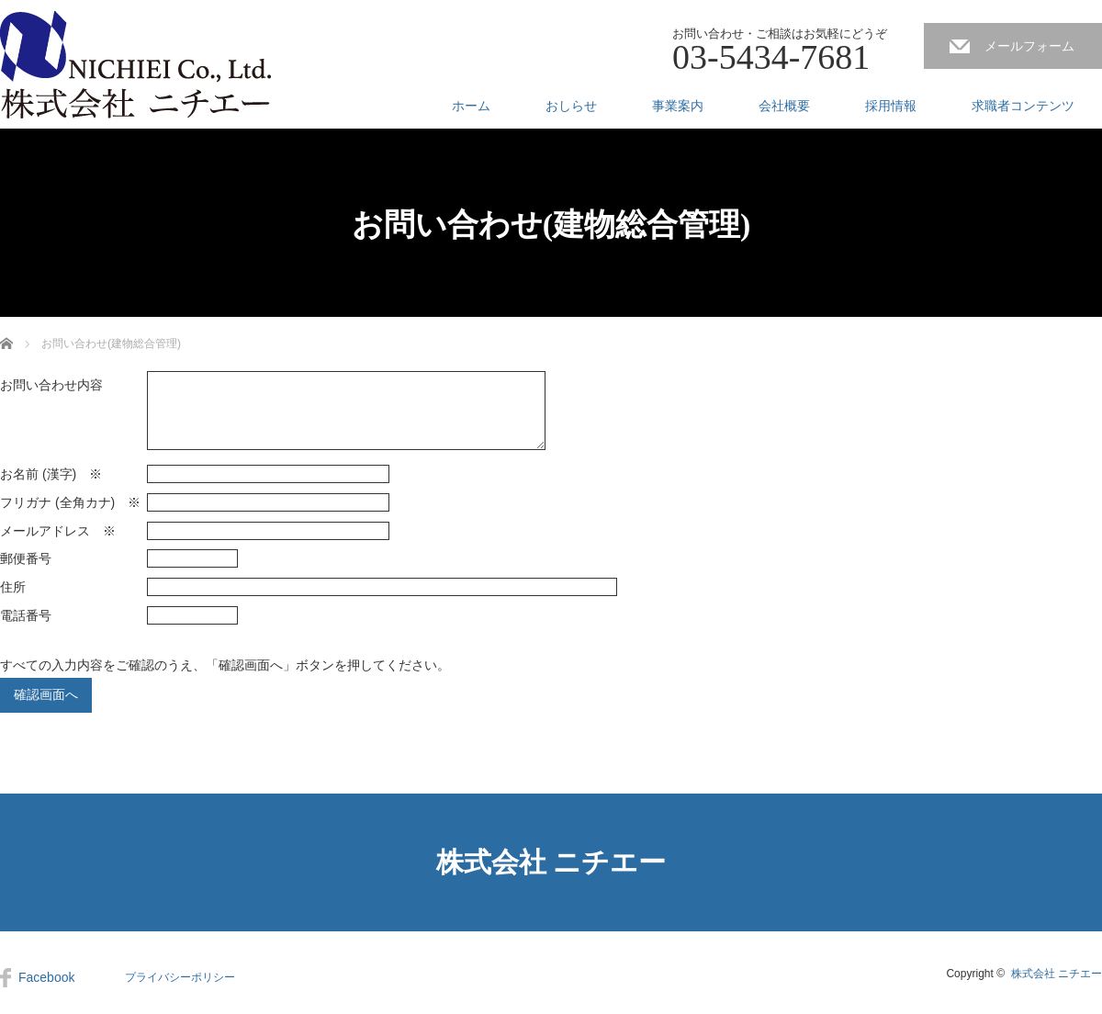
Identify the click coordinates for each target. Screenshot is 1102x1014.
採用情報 (890, 105)
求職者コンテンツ (1023, 105)
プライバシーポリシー (180, 977)
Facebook (46, 977)
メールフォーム (1029, 46)
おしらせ (571, 105)
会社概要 (784, 105)
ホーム (471, 105)
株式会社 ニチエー (551, 862)
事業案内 (677, 105)
